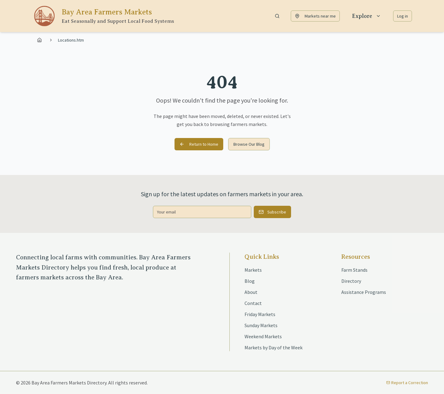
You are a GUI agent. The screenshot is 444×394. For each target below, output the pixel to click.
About (251, 292)
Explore (366, 16)
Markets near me (315, 16)
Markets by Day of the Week (273, 347)
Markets (253, 270)
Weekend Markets (263, 336)
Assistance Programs (363, 292)
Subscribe (272, 212)
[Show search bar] (277, 16)
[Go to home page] (40, 40)
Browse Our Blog (249, 144)
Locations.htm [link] (71, 40)
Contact (253, 303)
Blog (250, 281)
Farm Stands (354, 270)
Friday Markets (260, 314)
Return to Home (198, 144)
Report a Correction (407, 382)
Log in (402, 16)
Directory (351, 281)
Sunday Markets (261, 325)
